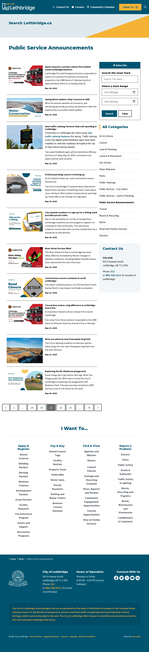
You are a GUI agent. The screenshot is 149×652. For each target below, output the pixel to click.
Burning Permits (23, 474)
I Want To (130, 7)
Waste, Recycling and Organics (125, 492)
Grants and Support (23, 524)
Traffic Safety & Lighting (125, 481)
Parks (102, 175)
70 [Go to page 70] (89, 407)
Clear (125, 113)
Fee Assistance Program (23, 515)
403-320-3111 (53, 588)
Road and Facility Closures (113, 228)
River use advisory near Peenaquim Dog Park (67, 339)
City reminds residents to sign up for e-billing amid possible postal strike (71, 213)
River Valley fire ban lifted (58, 248)
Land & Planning (108, 149)
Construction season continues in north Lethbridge (65, 279)
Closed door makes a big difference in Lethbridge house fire (70, 306)
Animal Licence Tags (57, 453)
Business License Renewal (58, 507)
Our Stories (105, 162)
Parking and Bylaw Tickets (58, 496)
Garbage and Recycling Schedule (91, 479)
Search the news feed (116, 73)
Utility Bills (57, 474)
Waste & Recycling (109, 215)
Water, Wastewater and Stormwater (125, 506)
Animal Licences (23, 456)
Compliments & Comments (125, 519)
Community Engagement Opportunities (91, 501)
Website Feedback (87, 636)
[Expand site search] (145, 7)
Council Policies (91, 468)
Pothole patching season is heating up (65, 174)
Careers (78, 7)
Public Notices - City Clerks (113, 189)
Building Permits (23, 465)
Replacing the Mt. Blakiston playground (65, 371)
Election (103, 235)
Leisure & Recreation (110, 156)
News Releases (107, 169)
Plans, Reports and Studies (91, 490)
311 (53, 584)
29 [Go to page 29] (32, 407)
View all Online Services (91, 521)
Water (102, 222)
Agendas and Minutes (91, 453)
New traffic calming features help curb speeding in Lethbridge (71, 127)
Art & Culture (106, 136)
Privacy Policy (36, 636)
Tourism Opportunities (91, 512)
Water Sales (57, 479)
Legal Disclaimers (51, 636)
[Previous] (6, 407)
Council (103, 142)
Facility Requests (23, 506)
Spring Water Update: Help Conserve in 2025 (67, 99)
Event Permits (24, 499)
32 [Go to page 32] (61, 407)
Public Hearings (107, 182)
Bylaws (91, 460)
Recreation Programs (23, 533)
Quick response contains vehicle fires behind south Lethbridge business (68, 68)
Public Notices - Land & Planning (116, 195)
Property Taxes (57, 469)
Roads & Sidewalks (125, 472)
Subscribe (120, 65)
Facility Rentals (57, 462)
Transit (103, 209)
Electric (125, 454)
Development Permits (23, 492)
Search (109, 113)
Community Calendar (101, 7)
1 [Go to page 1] (14, 407)
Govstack (136, 636)
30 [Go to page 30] (41, 407)
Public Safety (125, 465)
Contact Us (61, 7)
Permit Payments (57, 487)
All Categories (115, 127)
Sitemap (73, 636)
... (23, 407)
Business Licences (24, 483)
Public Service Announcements (116, 202)
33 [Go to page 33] (70, 407)
